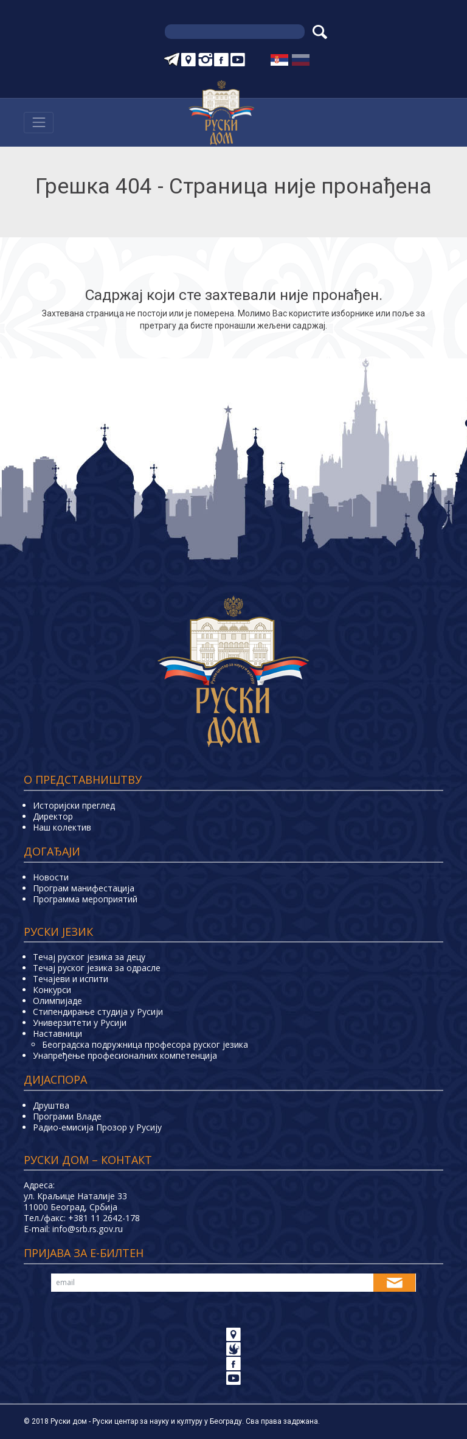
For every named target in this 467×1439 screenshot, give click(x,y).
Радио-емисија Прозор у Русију (97, 1127)
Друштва (51, 1105)
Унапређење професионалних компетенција (125, 1055)
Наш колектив (62, 827)
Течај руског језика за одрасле (97, 968)
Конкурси (52, 989)
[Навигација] (39, 122)
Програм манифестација (83, 888)
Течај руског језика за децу (89, 957)
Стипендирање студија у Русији (98, 1011)
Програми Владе (67, 1116)
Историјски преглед (74, 805)
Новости (51, 877)
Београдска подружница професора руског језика (145, 1044)
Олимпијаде (57, 1000)
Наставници (57, 1033)
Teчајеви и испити (70, 978)
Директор (53, 816)
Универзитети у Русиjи (79, 1022)
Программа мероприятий (85, 899)
